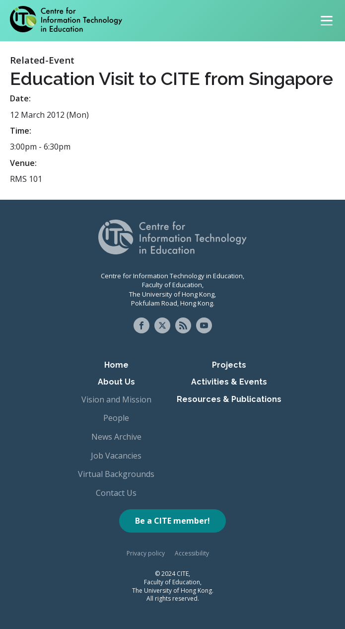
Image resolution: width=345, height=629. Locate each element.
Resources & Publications (229, 399)
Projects (229, 365)
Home (116, 365)
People (116, 417)
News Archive (116, 436)
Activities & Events (229, 382)
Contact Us (116, 492)
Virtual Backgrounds (116, 474)
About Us (116, 382)
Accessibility (192, 553)
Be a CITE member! (172, 520)
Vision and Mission (116, 399)
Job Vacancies (116, 455)
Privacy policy (146, 553)
